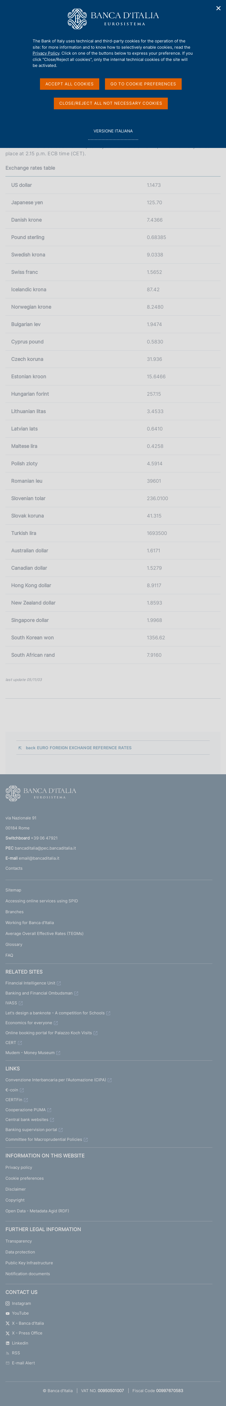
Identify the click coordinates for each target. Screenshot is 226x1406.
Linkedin (16, 1343)
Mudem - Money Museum (30, 1052)
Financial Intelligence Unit (30, 983)
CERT (10, 1042)
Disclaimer (15, 1189)
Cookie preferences (24, 1178)
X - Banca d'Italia (24, 1323)
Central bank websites (26, 1119)
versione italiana (113, 134)
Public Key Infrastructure (29, 1262)
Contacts (14, 868)
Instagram (18, 1303)
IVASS (11, 1002)
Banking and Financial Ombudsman (39, 993)
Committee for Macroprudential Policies (43, 1139)
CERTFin (13, 1099)
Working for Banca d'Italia (29, 922)
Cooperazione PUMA (25, 1109)
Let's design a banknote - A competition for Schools (55, 1012)
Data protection (20, 1252)
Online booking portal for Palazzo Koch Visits (48, 1032)
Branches (14, 911)
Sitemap (13, 890)
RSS (12, 1352)
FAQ (9, 955)
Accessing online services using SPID (41, 900)
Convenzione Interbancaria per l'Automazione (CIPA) (55, 1079)
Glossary (13, 944)
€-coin (11, 1089)
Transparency (18, 1241)
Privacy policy (18, 1167)
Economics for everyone (28, 1022)
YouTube (17, 1313)
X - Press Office (23, 1333)
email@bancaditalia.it (39, 858)
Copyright (14, 1200)
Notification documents (27, 1273)
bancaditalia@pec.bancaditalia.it (45, 848)
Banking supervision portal (31, 1129)
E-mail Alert (20, 1362)
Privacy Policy (46, 53)
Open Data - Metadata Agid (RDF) (37, 1210)
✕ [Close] (218, 8)
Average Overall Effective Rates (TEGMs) (44, 933)
